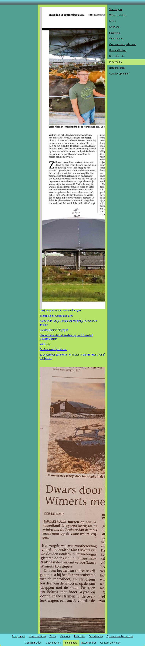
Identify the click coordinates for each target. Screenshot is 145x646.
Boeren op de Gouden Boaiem (56, 315)
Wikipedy (45, 344)
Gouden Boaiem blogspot (54, 330)
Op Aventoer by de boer (53, 349)
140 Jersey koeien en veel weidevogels (61, 310)
